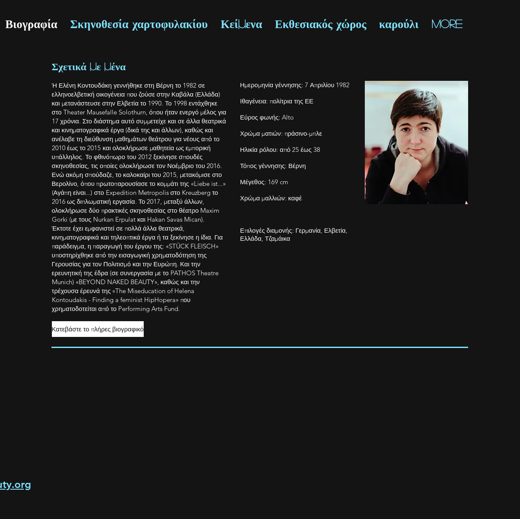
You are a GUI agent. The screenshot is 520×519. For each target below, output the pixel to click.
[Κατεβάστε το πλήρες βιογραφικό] (98, 329)
